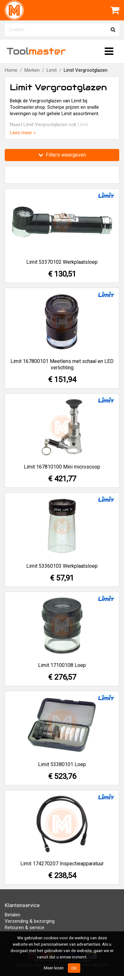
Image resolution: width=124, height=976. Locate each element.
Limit (52, 70)
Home (11, 70)
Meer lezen (54, 967)
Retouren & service (24, 927)
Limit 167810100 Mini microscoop (62, 467)
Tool (36, 51)
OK (74, 968)
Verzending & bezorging (30, 921)
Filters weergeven (62, 155)
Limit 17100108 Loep (62, 665)
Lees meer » (23, 133)
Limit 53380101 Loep (62, 764)
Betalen (12, 915)
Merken (32, 70)
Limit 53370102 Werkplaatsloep (62, 262)
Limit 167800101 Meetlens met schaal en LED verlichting (62, 364)
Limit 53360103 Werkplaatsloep (62, 566)
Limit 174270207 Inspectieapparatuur (62, 864)
